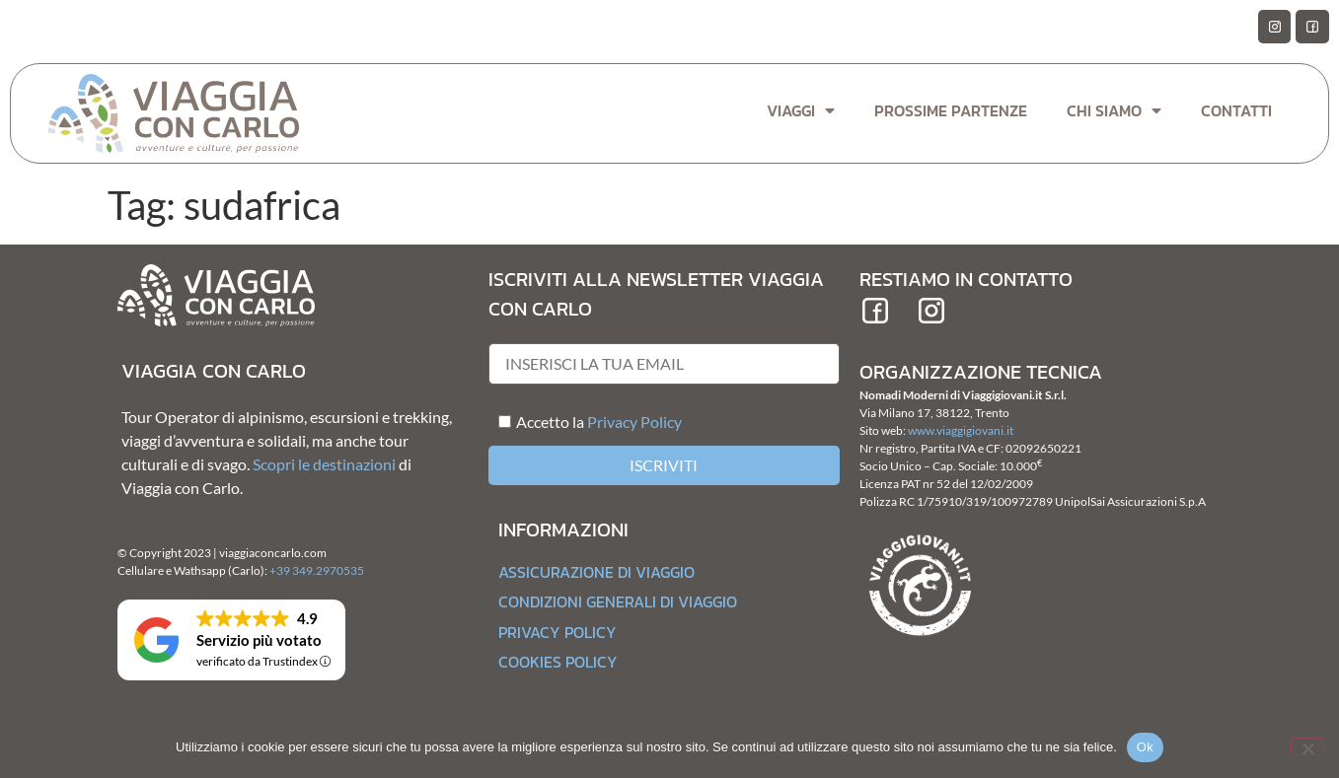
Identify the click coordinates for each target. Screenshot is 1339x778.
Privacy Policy (634, 421)
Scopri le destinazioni (324, 464)
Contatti (1236, 110)
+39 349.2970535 (316, 570)
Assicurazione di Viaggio (596, 572)
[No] (1307, 746)
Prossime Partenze (950, 110)
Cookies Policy (558, 661)
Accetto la (541, 422)
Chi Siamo (1114, 110)
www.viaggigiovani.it (960, 430)
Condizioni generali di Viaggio (617, 601)
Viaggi (801, 110)
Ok (1145, 747)
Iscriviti (664, 465)
